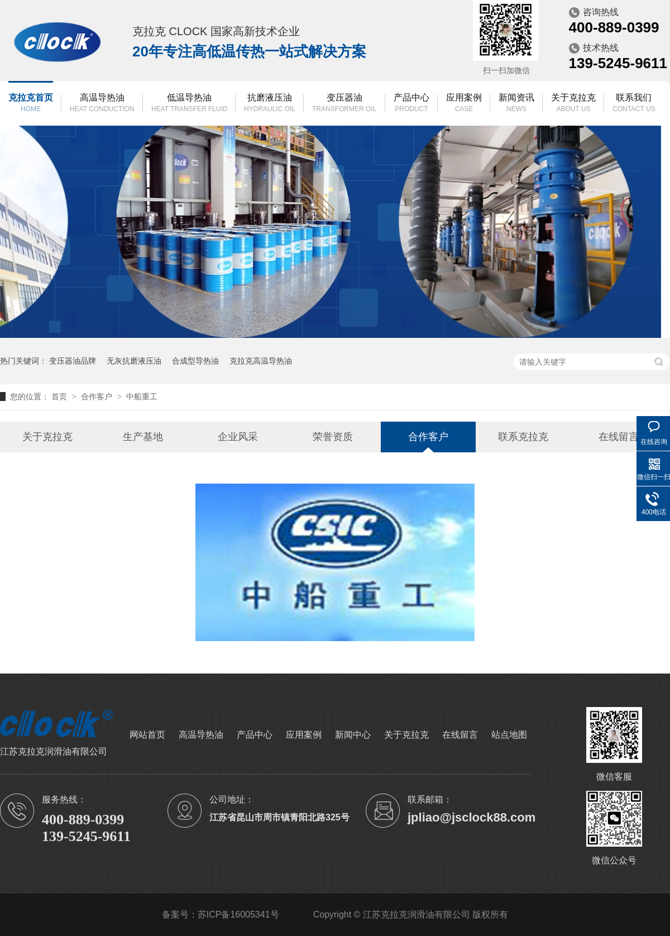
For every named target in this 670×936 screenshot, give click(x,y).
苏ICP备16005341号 (238, 914)
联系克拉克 (523, 436)
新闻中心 (353, 734)
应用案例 (464, 103)
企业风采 (238, 436)
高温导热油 (102, 103)
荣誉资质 (333, 436)
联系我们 (633, 103)
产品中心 (411, 103)
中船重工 (141, 396)
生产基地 (143, 436)
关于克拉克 (573, 103)
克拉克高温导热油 (260, 360)
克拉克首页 (30, 103)
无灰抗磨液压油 (134, 360)
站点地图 (509, 734)
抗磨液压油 (269, 103)
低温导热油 (189, 103)
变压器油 (344, 103)
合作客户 (97, 396)
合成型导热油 (195, 360)
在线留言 (619, 436)
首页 (60, 396)
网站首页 (147, 734)
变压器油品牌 (72, 360)
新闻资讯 (516, 103)
